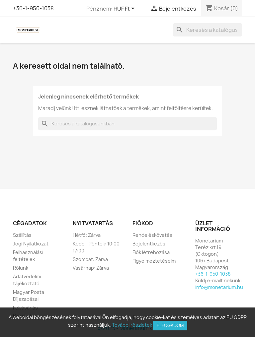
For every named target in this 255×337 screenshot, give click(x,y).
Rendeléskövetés (152, 235)
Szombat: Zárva (90, 259)
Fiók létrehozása (151, 252)
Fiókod (142, 223)
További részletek (132, 325)
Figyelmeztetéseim (154, 261)
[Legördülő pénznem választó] (125, 9)
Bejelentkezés (148, 243)
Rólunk (20, 268)
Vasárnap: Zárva (91, 268)
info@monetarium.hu (219, 287)
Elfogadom (170, 325)
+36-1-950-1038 (33, 8)
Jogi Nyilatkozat (30, 243)
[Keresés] (207, 29)
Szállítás (22, 235)
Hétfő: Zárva (87, 235)
